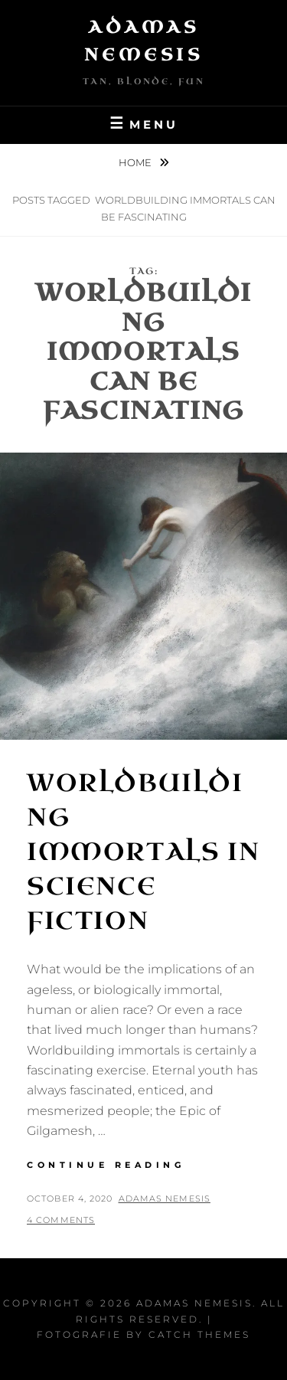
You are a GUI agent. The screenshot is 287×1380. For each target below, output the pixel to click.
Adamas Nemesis (164, 1198)
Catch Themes (199, 1334)
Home (136, 162)
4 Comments (61, 1220)
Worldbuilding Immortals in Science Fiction (143, 852)
